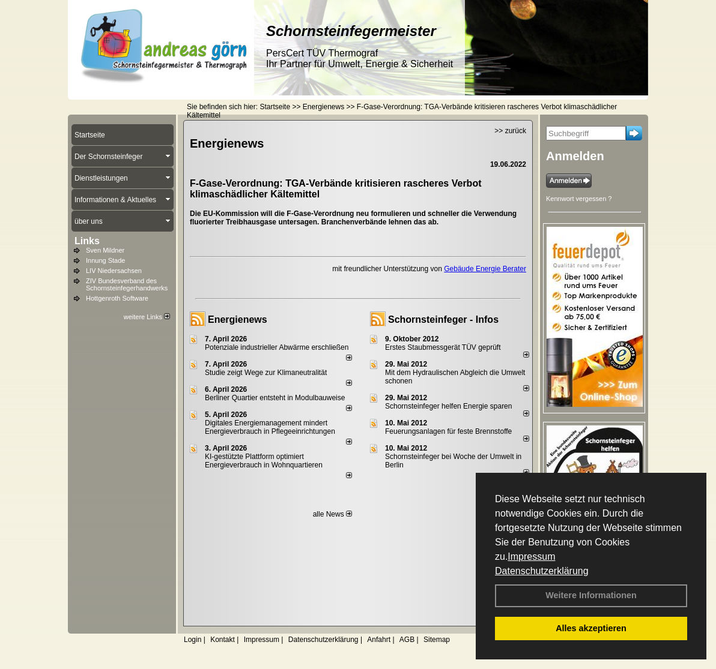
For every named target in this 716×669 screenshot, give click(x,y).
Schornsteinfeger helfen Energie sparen (448, 406)
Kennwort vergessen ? (578, 198)
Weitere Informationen (591, 595)
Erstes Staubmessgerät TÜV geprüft (443, 347)
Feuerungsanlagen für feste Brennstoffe (448, 431)
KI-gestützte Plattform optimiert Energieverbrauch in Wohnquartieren (264, 460)
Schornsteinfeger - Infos (443, 319)
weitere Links (147, 316)
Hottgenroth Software (117, 298)
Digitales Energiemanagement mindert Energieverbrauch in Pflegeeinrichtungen (270, 427)
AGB (406, 639)
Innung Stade (105, 260)
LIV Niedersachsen (114, 270)
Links (87, 241)
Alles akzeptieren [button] (591, 628)
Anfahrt (378, 639)
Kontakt (222, 639)
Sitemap (436, 639)
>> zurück (510, 131)
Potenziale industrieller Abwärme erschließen (276, 347)
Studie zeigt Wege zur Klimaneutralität (266, 372)
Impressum (531, 556)
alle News (332, 514)
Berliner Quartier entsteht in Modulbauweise (275, 398)
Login (192, 639)
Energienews (237, 319)
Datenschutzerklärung (542, 571)
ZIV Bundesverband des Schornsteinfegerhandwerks (127, 284)
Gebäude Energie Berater (485, 269)
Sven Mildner (105, 250)
